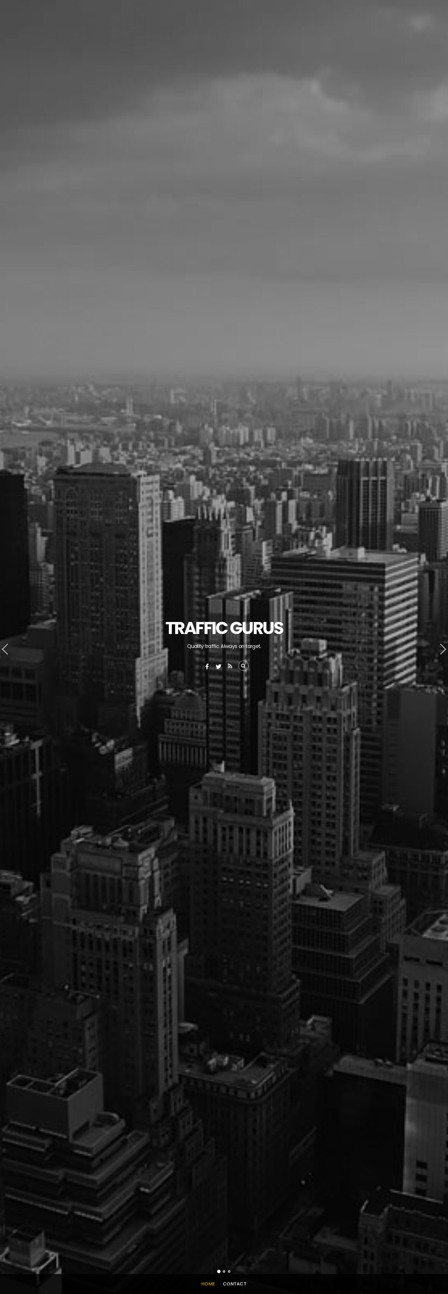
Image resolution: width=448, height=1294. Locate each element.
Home (208, 1284)
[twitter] (218, 666)
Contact (235, 1284)
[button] (10, 647)
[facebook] (207, 666)
